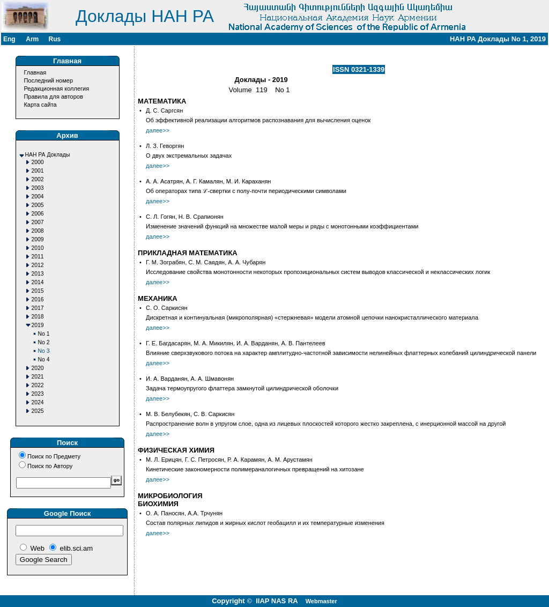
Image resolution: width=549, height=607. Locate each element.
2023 (38, 394)
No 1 (44, 334)
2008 (38, 231)
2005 (38, 205)
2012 (38, 265)
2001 (38, 171)
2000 (38, 162)
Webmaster (321, 601)
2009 (38, 239)
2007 (38, 222)
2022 (38, 385)
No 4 (44, 359)
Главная (35, 72)
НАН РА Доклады (47, 155)
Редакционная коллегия (56, 88)
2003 (38, 188)
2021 (38, 377)
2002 (38, 179)
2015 (38, 291)
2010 (38, 248)
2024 (38, 402)
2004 (38, 196)
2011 (38, 257)
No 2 (44, 342)
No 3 (44, 351)
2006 (38, 214)
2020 (38, 368)
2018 (38, 317)
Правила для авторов (53, 96)
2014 (38, 282)
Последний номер (48, 80)
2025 (38, 411)
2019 (38, 325)
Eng (9, 39)
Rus (54, 39)
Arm (32, 39)
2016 (38, 299)
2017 (38, 308)
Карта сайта (40, 104)
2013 (38, 274)
